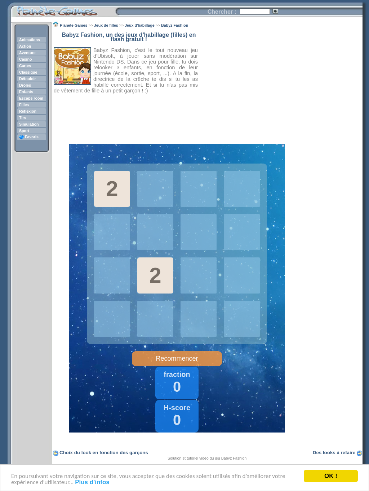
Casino (25, 59)
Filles (24, 105)
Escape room (31, 98)
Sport (24, 131)
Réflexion (27, 111)
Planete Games (63, 9)
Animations (29, 40)
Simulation (29, 124)
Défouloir (27, 79)
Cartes (25, 66)
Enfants (26, 92)
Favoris (29, 137)
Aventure (27, 53)
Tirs (22, 118)
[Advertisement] (280, 83)
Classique (28, 72)
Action (25, 46)
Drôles (25, 85)
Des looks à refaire (334, 452)
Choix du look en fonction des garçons (103, 452)
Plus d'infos (92, 482)
